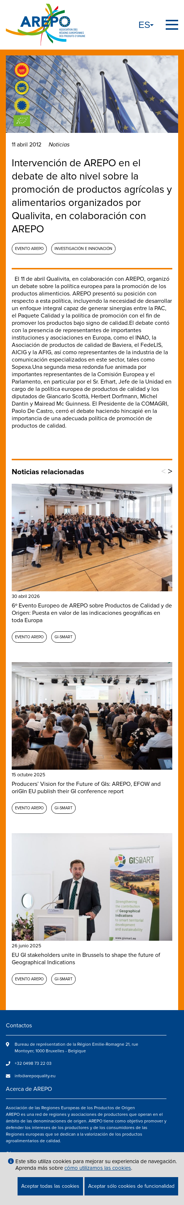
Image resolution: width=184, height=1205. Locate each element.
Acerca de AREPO (29, 1089)
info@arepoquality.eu (35, 1076)
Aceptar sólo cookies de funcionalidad (131, 1186)
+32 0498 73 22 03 (33, 1063)
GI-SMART (63, 637)
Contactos (19, 1025)
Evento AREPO (29, 248)
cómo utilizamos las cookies (97, 1168)
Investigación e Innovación (83, 248)
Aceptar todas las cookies (50, 1186)
